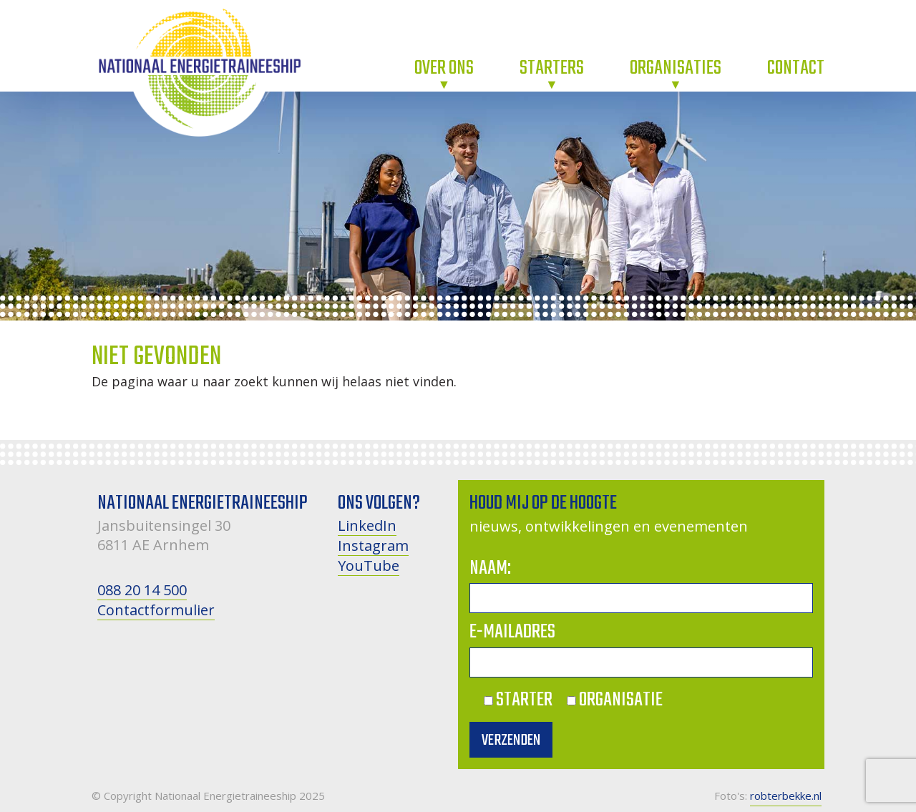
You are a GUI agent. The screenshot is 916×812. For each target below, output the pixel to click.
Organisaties (675, 68)
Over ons (444, 68)
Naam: (490, 568)
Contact (795, 68)
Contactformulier (156, 610)
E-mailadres (512, 632)
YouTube (368, 565)
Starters (552, 68)
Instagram (373, 545)
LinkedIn (367, 525)
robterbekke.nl (786, 795)
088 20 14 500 (142, 590)
